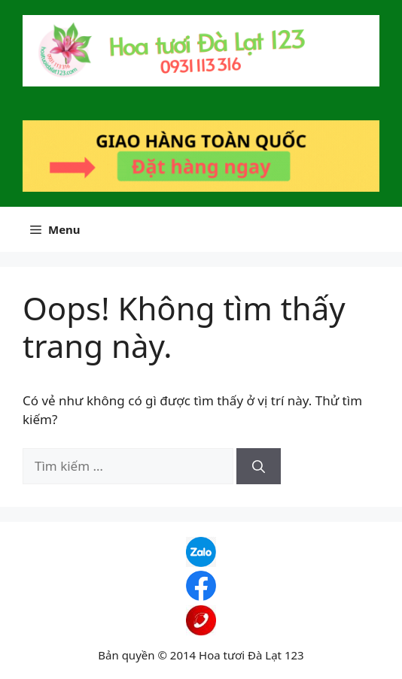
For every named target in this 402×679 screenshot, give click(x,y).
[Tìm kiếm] (258, 466)
